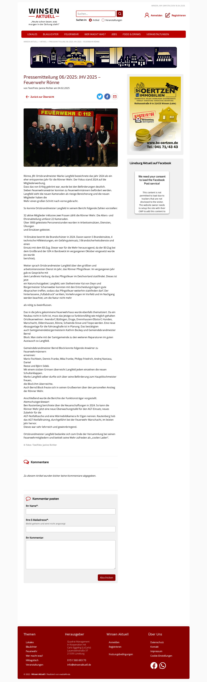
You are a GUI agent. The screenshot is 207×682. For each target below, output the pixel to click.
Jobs (114, 34)
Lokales (32, 34)
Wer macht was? (95, 34)
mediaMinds (64, 674)
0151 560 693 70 (76, 660)
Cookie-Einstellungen (161, 655)
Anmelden (114, 642)
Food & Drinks (132, 34)
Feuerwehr (71, 34)
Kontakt (154, 646)
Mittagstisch (32, 660)
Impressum (156, 651)
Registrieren (115, 646)
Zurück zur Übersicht (42, 96)
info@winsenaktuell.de (79, 664)
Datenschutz (157, 642)
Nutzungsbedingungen (121, 654)
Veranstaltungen (157, 34)
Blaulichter (50, 34)
